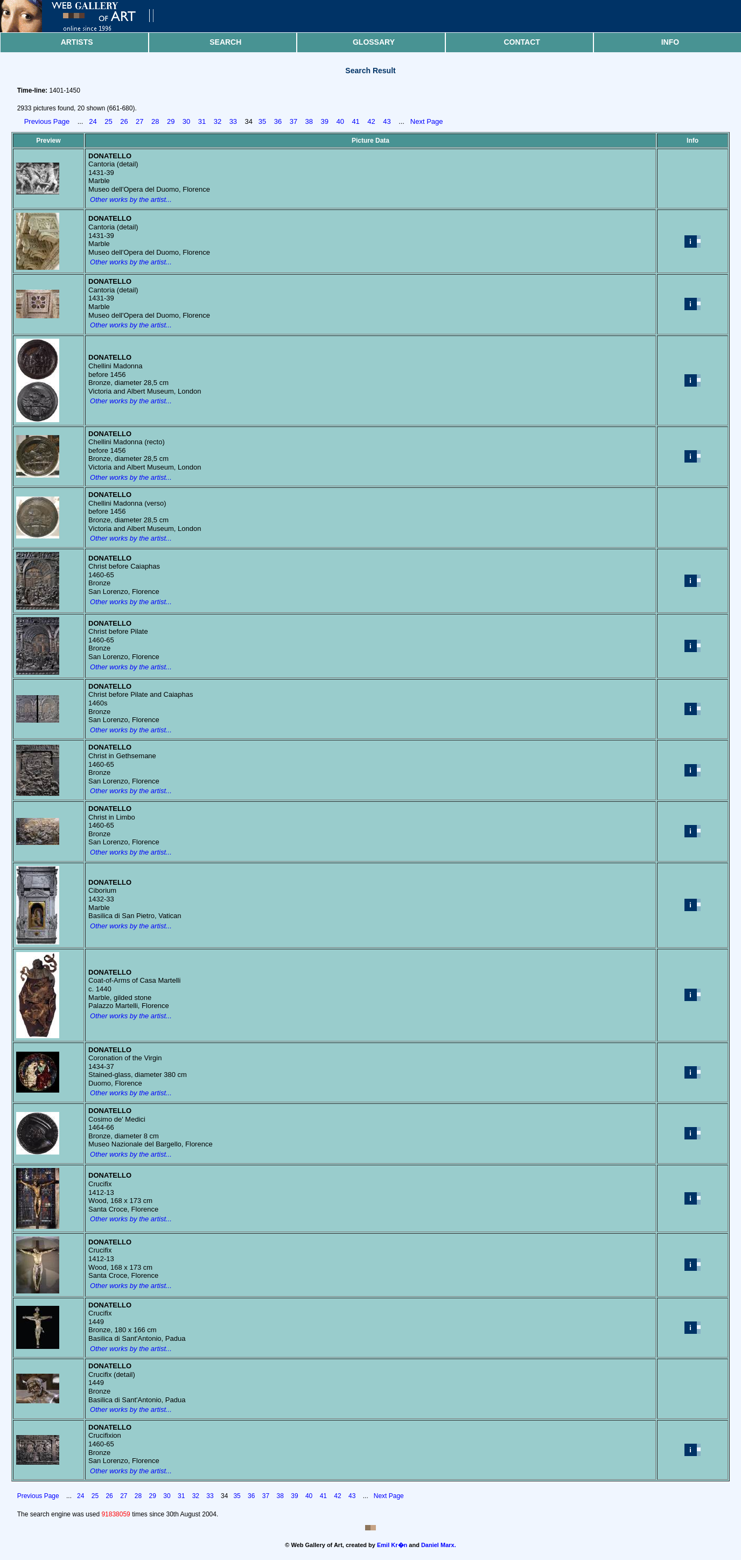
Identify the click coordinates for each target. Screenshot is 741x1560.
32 (217, 121)
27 (139, 121)
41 (355, 121)
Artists (77, 42)
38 (309, 121)
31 (202, 121)
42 (371, 121)
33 (233, 121)
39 (324, 121)
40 (340, 121)
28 (155, 121)
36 (278, 121)
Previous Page (47, 121)
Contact (522, 42)
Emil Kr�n (392, 1545)
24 (92, 121)
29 (170, 121)
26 (124, 121)
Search (225, 42)
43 (386, 121)
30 (186, 121)
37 (293, 121)
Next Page (426, 121)
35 (262, 121)
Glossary (374, 42)
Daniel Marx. (438, 1545)
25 (108, 121)
